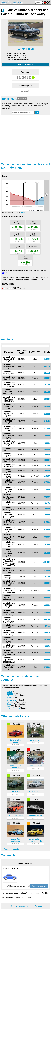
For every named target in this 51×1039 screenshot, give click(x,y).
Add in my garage (25, 64)
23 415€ (47, 503)
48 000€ (47, 460)
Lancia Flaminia (35, 766)
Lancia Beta (15, 791)
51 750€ (47, 522)
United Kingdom (13, 708)
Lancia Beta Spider (15, 815)
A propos (38, 906)
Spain (9, 704)
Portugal (10, 702)
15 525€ (47, 476)
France (9, 692)
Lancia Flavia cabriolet (15, 767)
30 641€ (47, 632)
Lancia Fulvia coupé (15, 741)
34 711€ (47, 373)
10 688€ (47, 471)
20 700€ (47, 553)
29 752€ (47, 399)
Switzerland (11, 700)
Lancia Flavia (35, 740)
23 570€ (47, 620)
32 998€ (47, 612)
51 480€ (47, 530)
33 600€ (47, 583)
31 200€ (47, 428)
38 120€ (47, 392)
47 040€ (47, 570)
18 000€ (47, 652)
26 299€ (47, 443)
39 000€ (47, 378)
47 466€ (47, 640)
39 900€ (47, 537)
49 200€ (47, 406)
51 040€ (47, 421)
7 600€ (47, 436)
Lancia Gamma (35, 815)
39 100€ (47, 497)
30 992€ (47, 605)
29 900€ (47, 509)
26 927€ (47, 646)
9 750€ (47, 384)
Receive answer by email (18, 886)
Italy (8, 706)
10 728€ (47, 465)
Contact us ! (24, 212)
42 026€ (47, 667)
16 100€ (47, 544)
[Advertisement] (21, 138)
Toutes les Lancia (11, 849)
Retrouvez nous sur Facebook (21, 906)
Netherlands (11, 696)
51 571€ (47, 359)
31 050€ (47, 490)
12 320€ (47, 577)
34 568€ (47, 598)
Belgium (10, 694)
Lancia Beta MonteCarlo (15, 840)
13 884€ (47, 455)
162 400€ (46, 562)
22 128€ (47, 590)
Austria (9, 698)
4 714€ (47, 626)
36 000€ (47, 414)
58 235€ (47, 366)
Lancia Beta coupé (35, 791)
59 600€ (47, 515)
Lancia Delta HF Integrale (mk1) (35, 840)
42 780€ (47, 482)
